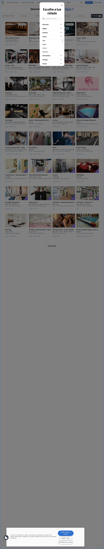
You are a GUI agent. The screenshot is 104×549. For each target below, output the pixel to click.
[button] (6, 537)
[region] (45, 537)
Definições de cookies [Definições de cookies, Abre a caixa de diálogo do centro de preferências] (65, 542)
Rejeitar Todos (66, 538)
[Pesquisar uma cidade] (52, 18)
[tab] (52, 25)
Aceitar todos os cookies (65, 533)
